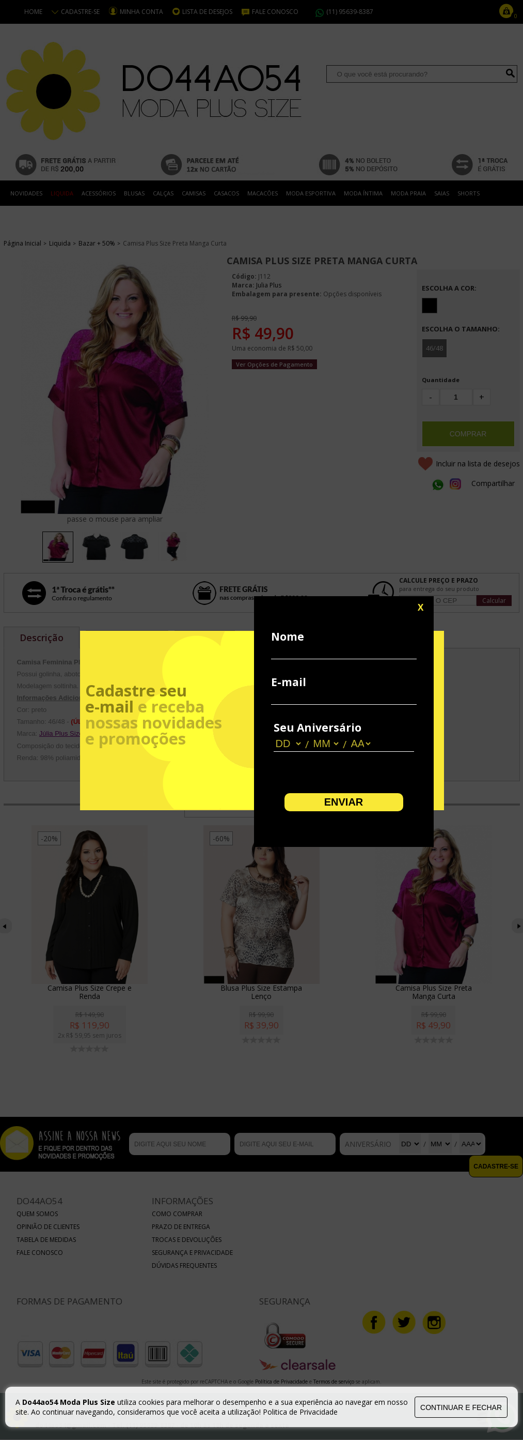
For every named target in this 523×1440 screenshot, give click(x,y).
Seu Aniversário (317, 727)
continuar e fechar (461, 1407)
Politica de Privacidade (300, 1412)
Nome (287, 636)
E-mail (288, 682)
